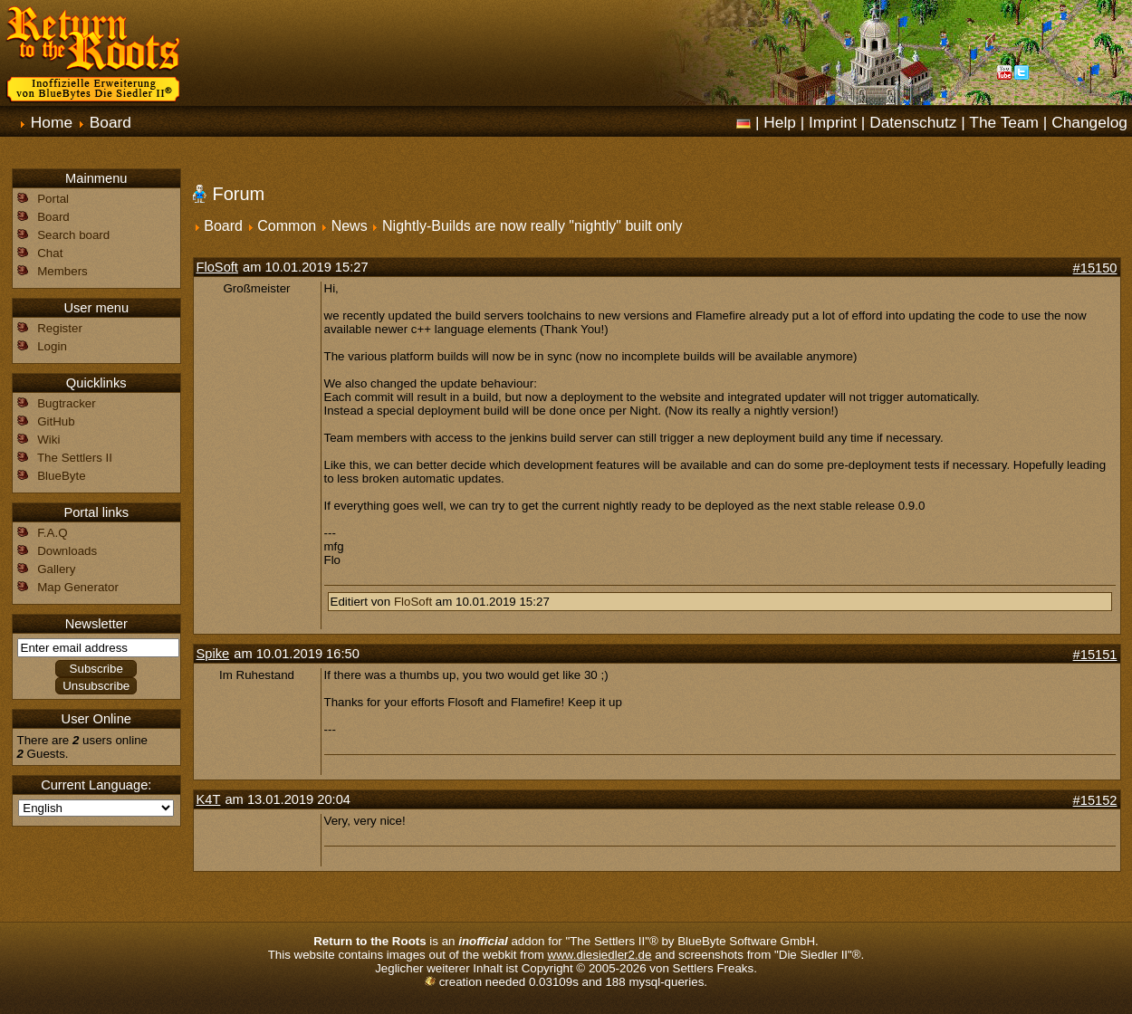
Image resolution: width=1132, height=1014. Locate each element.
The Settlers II (74, 457)
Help (779, 122)
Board (110, 122)
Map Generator (78, 587)
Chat (49, 253)
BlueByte (61, 476)
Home (51, 122)
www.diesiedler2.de (600, 954)
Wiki (48, 439)
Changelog (1089, 122)
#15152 (1095, 800)
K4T (209, 799)
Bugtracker (66, 403)
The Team (1004, 122)
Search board (73, 235)
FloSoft (217, 267)
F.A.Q (52, 533)
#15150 (1095, 268)
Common (286, 226)
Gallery (56, 569)
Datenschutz (912, 122)
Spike (213, 653)
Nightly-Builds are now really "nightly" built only (532, 226)
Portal (53, 199)
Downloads (67, 551)
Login (52, 346)
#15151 (1095, 654)
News (349, 226)
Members (62, 271)
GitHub (55, 421)
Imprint (833, 122)
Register (59, 328)
